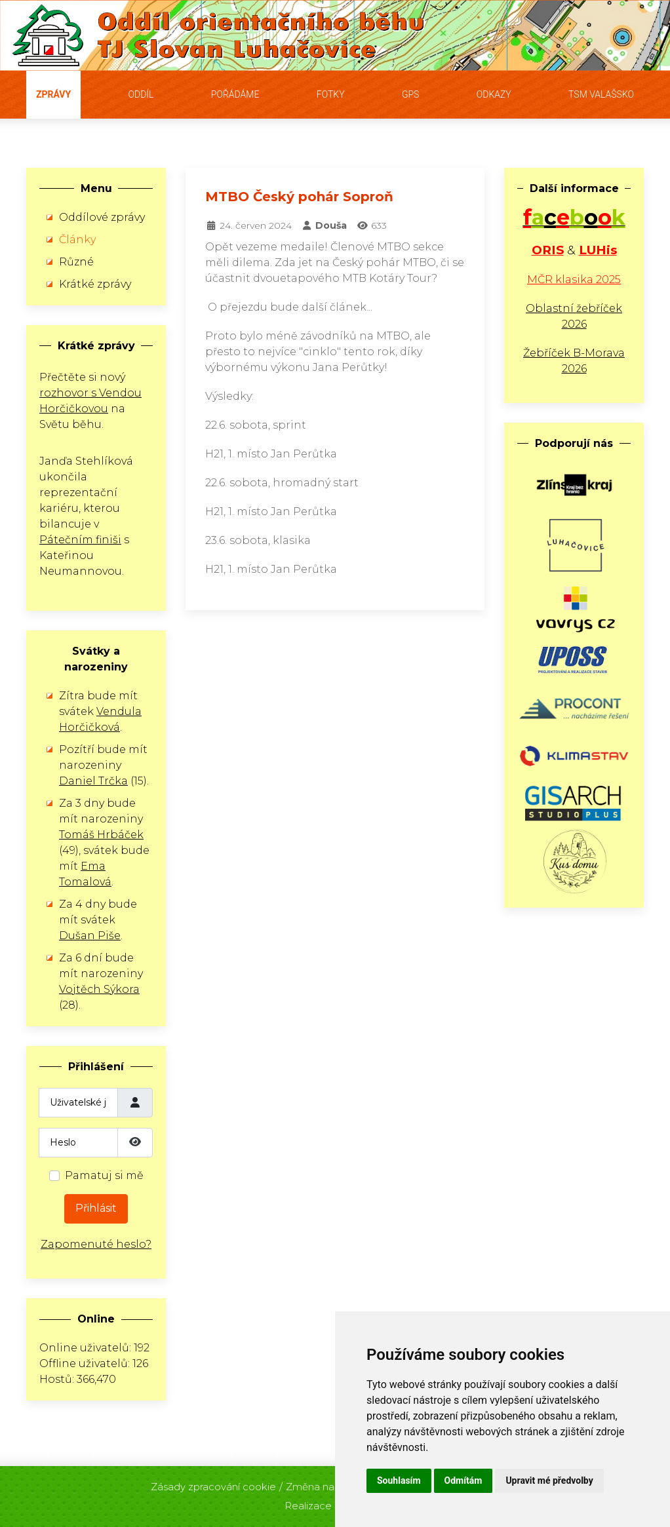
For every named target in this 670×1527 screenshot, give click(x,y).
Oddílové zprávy (102, 217)
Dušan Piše (90, 935)
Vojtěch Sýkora (99, 989)
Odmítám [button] (463, 1480)
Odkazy (494, 94)
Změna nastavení (327, 1483)
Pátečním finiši (80, 539)
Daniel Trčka (93, 781)
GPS (411, 94)
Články (77, 239)
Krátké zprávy (95, 284)
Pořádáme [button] (235, 94)
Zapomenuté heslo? (96, 1244)
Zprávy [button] (53, 94)
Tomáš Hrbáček (101, 834)
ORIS (548, 250)
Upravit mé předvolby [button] (549, 1480)
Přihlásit (96, 1208)
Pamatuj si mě (104, 1175)
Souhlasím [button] (399, 1480)
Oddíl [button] (141, 94)
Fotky (331, 94)
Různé (76, 262)
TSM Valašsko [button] (601, 94)
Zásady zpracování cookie (213, 1483)
